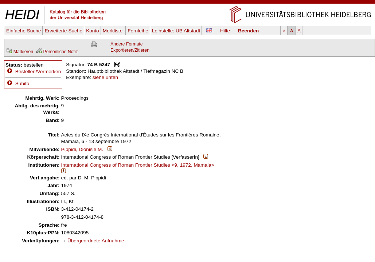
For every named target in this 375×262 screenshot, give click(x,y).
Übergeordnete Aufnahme (95, 240)
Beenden (248, 30)
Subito (17, 83)
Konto (92, 30)
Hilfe (225, 30)
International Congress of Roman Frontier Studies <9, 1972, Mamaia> (137, 165)
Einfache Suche (23, 30)
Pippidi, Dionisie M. (82, 149)
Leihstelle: (176, 30)
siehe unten (105, 77)
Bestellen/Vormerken (38, 71)
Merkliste (113, 30)
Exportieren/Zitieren (129, 50)
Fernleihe (138, 30)
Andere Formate (126, 44)
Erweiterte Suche (63, 30)
